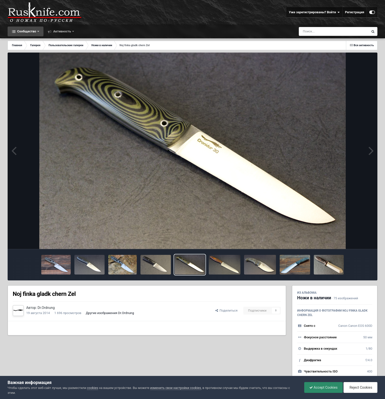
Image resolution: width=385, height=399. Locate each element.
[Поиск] (325, 31)
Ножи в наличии (314, 297)
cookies (92, 388)
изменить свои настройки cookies (175, 388)
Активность (62, 31)
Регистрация (354, 12)
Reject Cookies (360, 387)
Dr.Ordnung (46, 308)
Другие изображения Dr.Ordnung (110, 313)
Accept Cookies (323, 387)
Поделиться (226, 310)
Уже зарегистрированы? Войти (314, 12)
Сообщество (26, 31)
